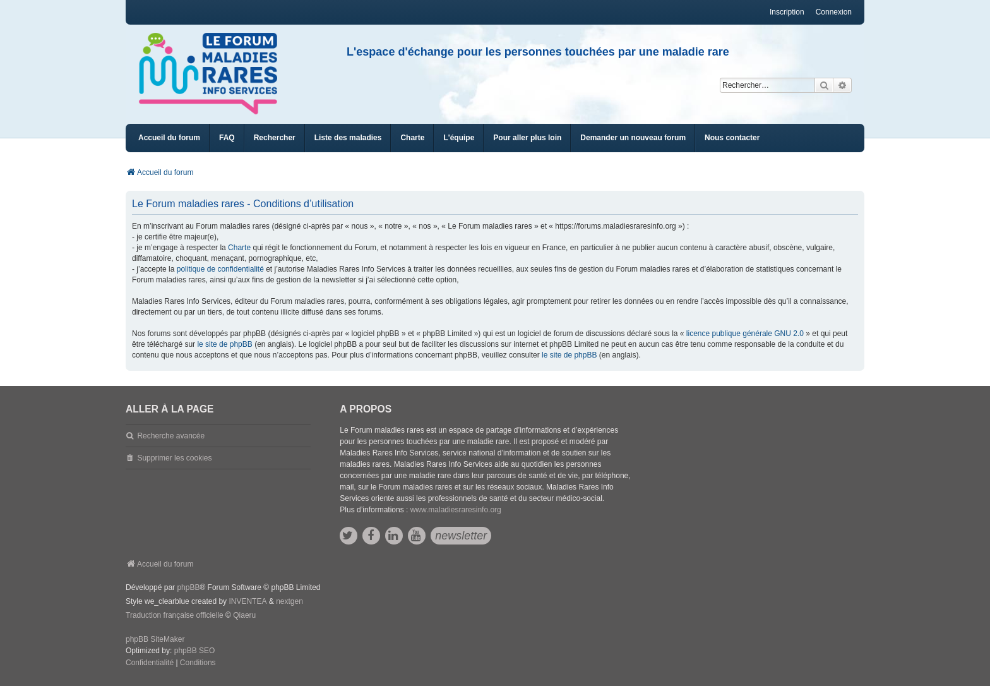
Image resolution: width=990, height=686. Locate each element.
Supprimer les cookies (174, 458)
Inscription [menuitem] (787, 12)
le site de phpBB (224, 344)
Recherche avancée (171, 435)
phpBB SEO (194, 650)
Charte (239, 247)
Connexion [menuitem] (834, 12)
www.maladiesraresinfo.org (455, 509)
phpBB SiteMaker (155, 639)
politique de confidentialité (220, 269)
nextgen (289, 601)
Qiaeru (244, 615)
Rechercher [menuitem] (274, 137)
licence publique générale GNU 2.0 (745, 333)
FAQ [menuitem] (227, 137)
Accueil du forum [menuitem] (169, 137)
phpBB (188, 587)
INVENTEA (247, 601)
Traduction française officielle (175, 615)
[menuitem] (348, 138)
